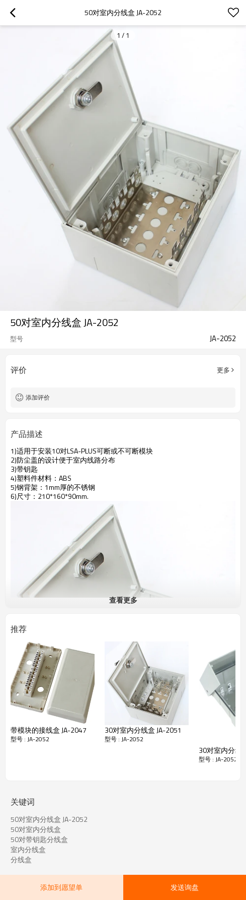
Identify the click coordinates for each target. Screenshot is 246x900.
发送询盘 (185, 887)
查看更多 (123, 600)
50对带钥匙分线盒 (39, 839)
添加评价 (38, 397)
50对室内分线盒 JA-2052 (49, 819)
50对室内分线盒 (36, 829)
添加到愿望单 (61, 887)
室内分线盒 (28, 850)
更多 (223, 370)
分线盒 (21, 860)
